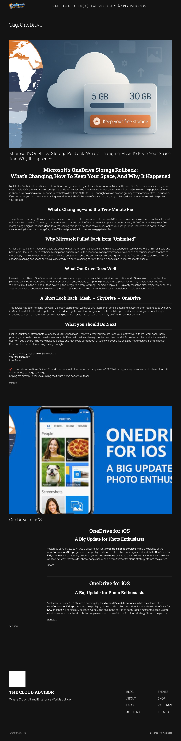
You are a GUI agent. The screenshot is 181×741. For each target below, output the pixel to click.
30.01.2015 (13, 626)
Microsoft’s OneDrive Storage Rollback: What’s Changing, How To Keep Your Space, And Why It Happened (90, 156)
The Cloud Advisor (31, 692)
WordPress (167, 733)
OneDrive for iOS (25, 519)
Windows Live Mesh (91, 307)
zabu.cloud (142, 369)
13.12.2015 (13, 383)
